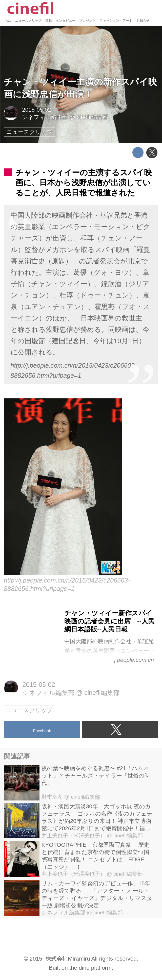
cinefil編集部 (92, 117)
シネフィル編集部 (45, 117)
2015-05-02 (36, 110)
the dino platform (90, 968)
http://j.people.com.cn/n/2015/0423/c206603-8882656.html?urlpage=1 (74, 370)
